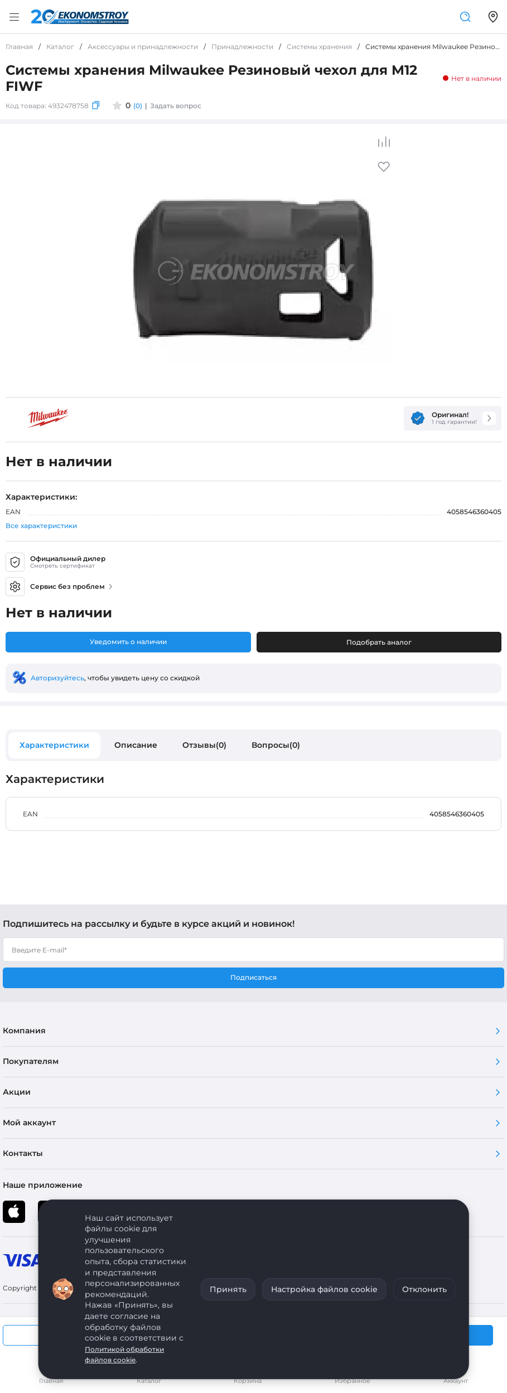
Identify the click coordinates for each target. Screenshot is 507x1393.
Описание (135, 745)
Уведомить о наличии (128, 641)
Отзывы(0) (204, 745)
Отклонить (424, 1289)
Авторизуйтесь (57, 678)
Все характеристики (41, 525)
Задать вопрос (175, 105)
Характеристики (54, 745)
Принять (228, 1289)
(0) (137, 105)
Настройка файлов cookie (324, 1289)
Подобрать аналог (379, 642)
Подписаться (253, 977)
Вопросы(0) (276, 745)
